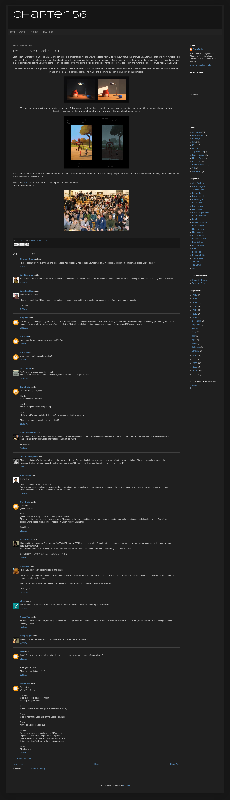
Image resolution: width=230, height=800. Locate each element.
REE (194, 248)
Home (97, 764)
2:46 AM (23, 675)
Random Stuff (44, 240)
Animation (196, 132)
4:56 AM (23, 627)
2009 (195, 359)
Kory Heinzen (198, 226)
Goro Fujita (25, 387)
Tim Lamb (196, 265)
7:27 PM (23, 643)
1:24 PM (23, 558)
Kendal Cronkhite (199, 222)
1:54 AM (23, 448)
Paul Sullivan (197, 242)
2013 (195, 310)
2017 (195, 295)
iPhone (195, 148)
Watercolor (197, 171)
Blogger (126, 786)
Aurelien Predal (198, 190)
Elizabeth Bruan (27, 259)
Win (194, 268)
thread (26, 183)
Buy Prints (48, 31)
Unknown (24, 336)
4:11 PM (23, 608)
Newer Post (19, 764)
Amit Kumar (25, 475)
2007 (195, 367)
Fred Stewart (197, 209)
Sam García (25, 368)
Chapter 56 (50, 15)
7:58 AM (23, 309)
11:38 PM (24, 424)
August (195, 328)
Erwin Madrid (197, 206)
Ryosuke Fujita (198, 255)
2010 (195, 356)
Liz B (22, 652)
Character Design (199, 280)
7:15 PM (23, 753)
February (196, 347)
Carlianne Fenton (28, 433)
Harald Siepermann (200, 213)
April (194, 339)
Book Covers (197, 135)
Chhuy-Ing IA (197, 199)
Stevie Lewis (197, 258)
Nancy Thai (25, 617)
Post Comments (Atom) (35, 769)
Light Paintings (198, 155)
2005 (195, 374)
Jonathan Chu (26, 291)
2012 (195, 314)
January (195, 351)
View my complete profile (200, 65)
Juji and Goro (198, 152)
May (194, 336)
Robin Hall (196, 252)
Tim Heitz (196, 262)
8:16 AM (23, 659)
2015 (195, 303)
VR (193, 168)
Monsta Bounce (199, 158)
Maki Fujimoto (198, 229)
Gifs (194, 142)
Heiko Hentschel (199, 216)
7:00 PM (23, 360)
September (197, 325)
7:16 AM (23, 282)
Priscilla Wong (198, 245)
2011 (195, 317)
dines (22, 601)
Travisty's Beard (199, 283)
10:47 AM (24, 378)
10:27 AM (24, 592)
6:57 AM (23, 266)
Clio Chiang (197, 203)
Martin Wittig (197, 232)
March (195, 343)
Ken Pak (195, 219)
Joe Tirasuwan (26, 275)
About (22, 31)
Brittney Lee (197, 193)
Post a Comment (24, 758)
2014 (195, 306)
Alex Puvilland (198, 183)
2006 (195, 371)
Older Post (174, 764)
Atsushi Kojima (198, 186)
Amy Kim (24, 318)
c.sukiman (25, 566)
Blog (12, 31)
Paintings (34, 240)
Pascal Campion (199, 239)
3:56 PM (23, 344)
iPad (194, 145)
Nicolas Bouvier (199, 235)
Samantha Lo (26, 539)
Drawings (196, 139)
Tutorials (34, 31)
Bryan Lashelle (198, 196)
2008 (195, 363)
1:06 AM (23, 531)
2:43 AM (23, 467)
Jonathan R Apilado (29, 457)
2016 (195, 299)
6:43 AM (23, 493)
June (194, 332)
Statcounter (195, 386)
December (197, 321)
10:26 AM (24, 328)
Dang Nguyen (26, 636)
